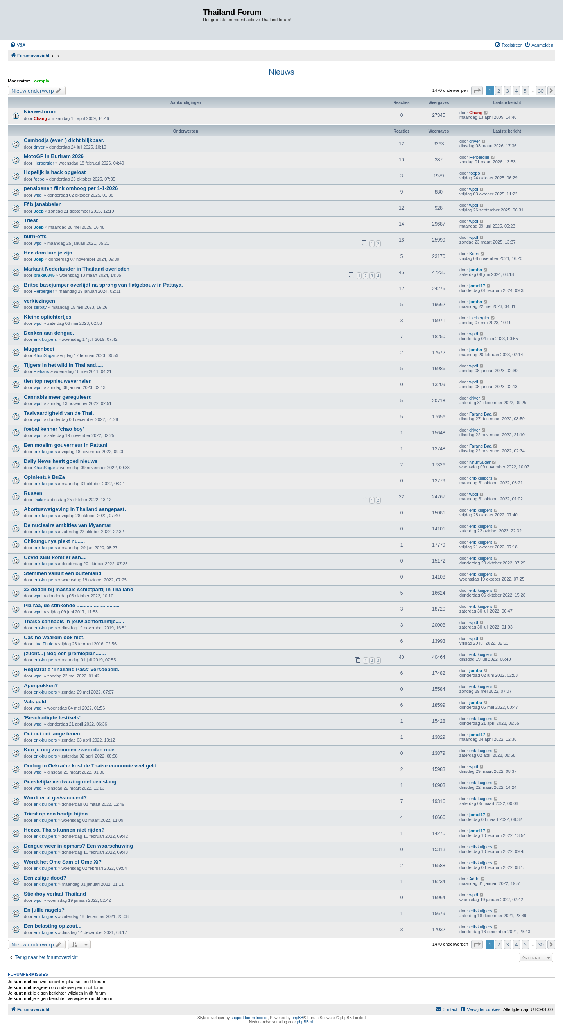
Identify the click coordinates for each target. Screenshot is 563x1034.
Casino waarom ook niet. (54, 637)
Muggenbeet (39, 349)
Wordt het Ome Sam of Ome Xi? (63, 862)
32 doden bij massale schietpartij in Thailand (78, 589)
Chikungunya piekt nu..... (54, 541)
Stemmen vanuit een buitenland (63, 573)
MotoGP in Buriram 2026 (54, 156)
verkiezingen (39, 301)
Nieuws (281, 72)
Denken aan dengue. (49, 333)
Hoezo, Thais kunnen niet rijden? (64, 830)
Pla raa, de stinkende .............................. (72, 605)
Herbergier (44, 163)
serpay (40, 307)
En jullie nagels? (44, 910)
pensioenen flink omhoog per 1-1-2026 (71, 188)
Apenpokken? (41, 685)
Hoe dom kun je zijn (48, 253)
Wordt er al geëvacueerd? (55, 798)
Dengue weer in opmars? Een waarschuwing (78, 846)
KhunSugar (44, 355)
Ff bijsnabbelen (43, 204)
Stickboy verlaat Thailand (55, 894)
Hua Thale (44, 644)
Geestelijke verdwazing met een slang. (71, 782)
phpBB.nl (305, 1022)
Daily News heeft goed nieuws (60, 461)
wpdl (38, 195)
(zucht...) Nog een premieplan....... (65, 653)
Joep (39, 211)
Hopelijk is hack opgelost (55, 172)
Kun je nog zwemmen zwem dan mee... (71, 750)
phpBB (297, 1018)
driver (39, 147)
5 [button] (525, 90)
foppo (39, 179)
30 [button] (541, 90)
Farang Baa (480, 414)
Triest (31, 220)
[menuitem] (17, 45)
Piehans (41, 371)
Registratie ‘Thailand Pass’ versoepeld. (71, 669)
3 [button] (507, 90)
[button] (477, 90)
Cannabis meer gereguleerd (58, 397)
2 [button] (498, 90)
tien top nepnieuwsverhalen (58, 381)
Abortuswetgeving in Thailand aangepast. (75, 509)
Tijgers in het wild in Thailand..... (63, 365)
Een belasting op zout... (52, 926)
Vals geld (35, 701)
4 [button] (516, 90)
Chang (40, 118)
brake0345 (44, 275)
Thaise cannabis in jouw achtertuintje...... (74, 621)
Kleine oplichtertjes (48, 317)
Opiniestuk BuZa (44, 477)
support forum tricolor (249, 1018)
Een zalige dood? (45, 878)
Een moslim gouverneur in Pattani (65, 445)
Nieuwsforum (40, 112)
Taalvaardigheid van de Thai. (59, 413)
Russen (33, 493)
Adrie (474, 878)
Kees (474, 253)
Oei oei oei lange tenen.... (55, 734)
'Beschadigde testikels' (52, 717)
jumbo (475, 269)
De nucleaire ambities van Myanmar (67, 525)
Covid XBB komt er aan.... (55, 557)
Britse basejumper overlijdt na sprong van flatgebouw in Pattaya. (103, 285)
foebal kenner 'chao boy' (54, 429)
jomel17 (477, 285)
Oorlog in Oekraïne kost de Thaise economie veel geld (90, 766)
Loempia (40, 81)
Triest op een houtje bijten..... (59, 814)
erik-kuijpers (45, 339)
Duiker (40, 499)
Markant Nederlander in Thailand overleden (76, 269)
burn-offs (35, 236)
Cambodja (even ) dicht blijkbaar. (64, 140)
